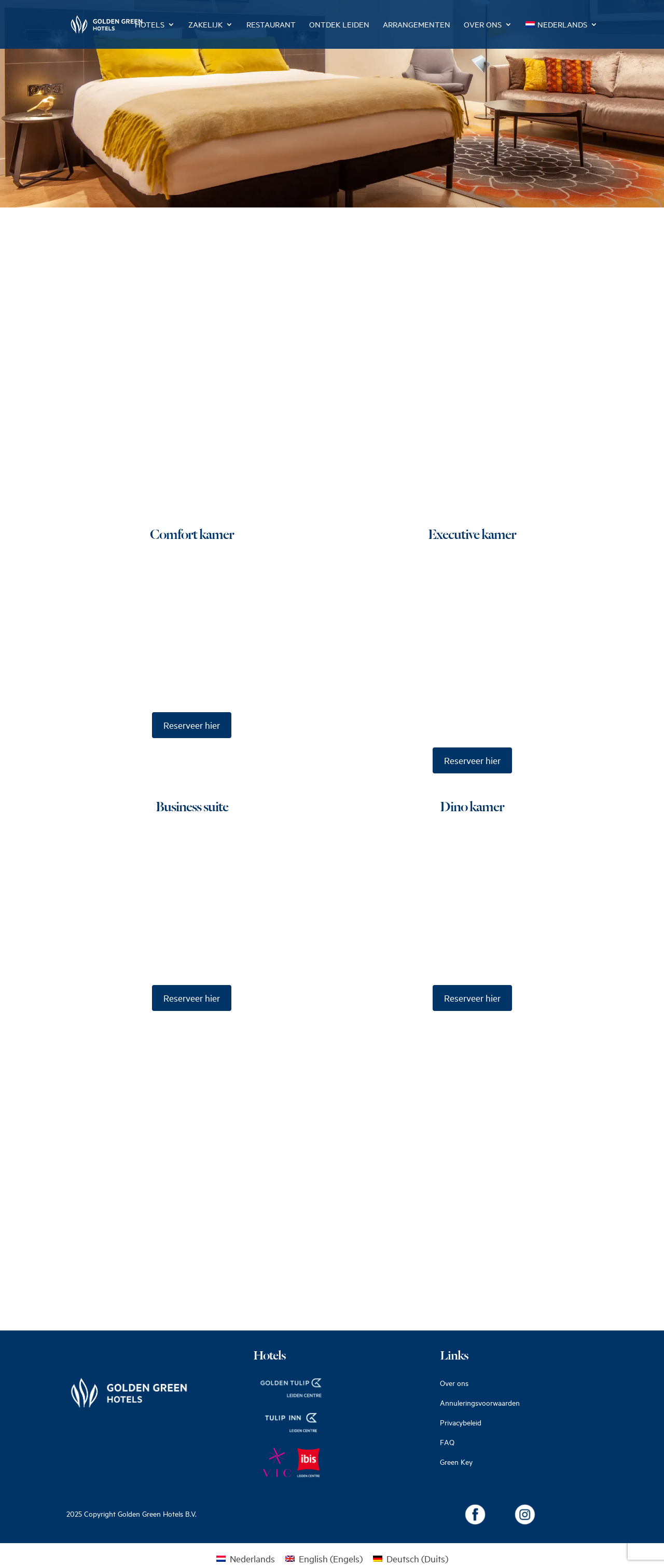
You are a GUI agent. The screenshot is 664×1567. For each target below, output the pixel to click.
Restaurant (271, 25)
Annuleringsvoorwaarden (480, 1403)
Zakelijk (205, 25)
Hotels (149, 25)
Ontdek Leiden (339, 25)
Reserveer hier (191, 725)
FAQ (447, 1442)
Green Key (456, 1462)
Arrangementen (416, 25)
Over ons (483, 25)
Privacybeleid (460, 1422)
